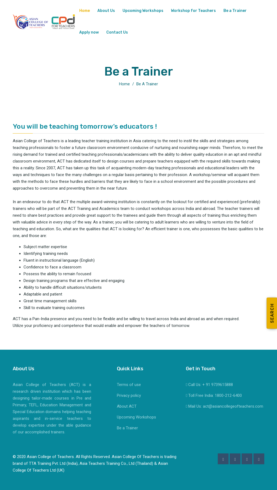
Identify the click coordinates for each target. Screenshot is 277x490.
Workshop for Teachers (193, 10)
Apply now (89, 32)
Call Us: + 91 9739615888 (209, 384)
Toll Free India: (200, 395)
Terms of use (129, 384)
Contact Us (117, 32)
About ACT (127, 406)
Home (84, 10)
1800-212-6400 (228, 395)
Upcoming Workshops (143, 10)
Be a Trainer (235, 10)
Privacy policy (129, 395)
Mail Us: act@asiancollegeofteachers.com (224, 406)
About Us (106, 10)
